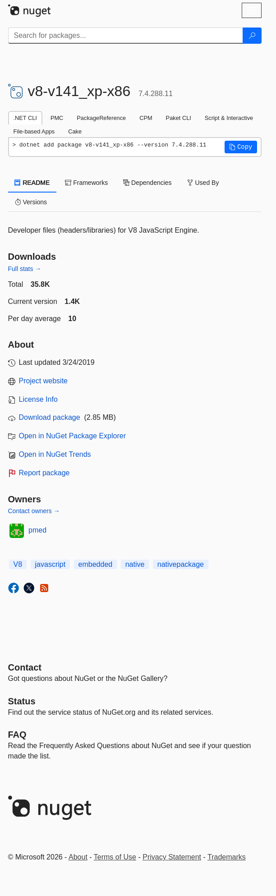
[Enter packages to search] (125, 36)
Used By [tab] (203, 182)
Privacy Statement (172, 857)
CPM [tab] (145, 118)
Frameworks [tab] (86, 182)
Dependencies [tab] (147, 182)
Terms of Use (115, 857)
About (78, 857)
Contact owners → (34, 511)
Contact (24, 667)
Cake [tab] (75, 131)
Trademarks (226, 857)
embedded (95, 564)
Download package (49, 417)
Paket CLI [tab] (178, 118)
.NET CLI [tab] (25, 118)
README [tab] (32, 182)
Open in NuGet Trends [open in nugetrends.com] (55, 454)
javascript (50, 564)
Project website (43, 381)
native (135, 564)
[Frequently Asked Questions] (17, 735)
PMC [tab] (57, 118)
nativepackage (180, 564)
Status (22, 701)
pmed (37, 530)
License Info (38, 399)
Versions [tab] (31, 202)
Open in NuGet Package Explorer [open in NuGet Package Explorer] (72, 436)
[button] (241, 147)
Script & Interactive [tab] (229, 118)
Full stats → (24, 268)
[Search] (252, 36)
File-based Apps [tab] (34, 131)
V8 (18, 564)
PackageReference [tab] (101, 118)
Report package (44, 473)
